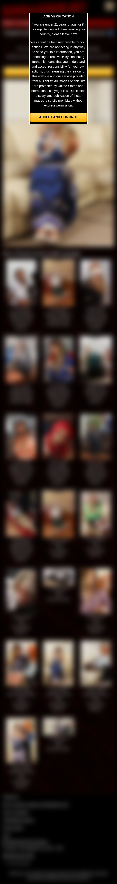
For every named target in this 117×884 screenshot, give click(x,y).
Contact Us (11, 797)
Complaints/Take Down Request (24, 842)
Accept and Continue (58, 117)
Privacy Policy (13, 828)
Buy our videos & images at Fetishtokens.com (35, 804)
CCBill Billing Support (18, 820)
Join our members (16, 812)
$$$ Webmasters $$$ (18, 856)
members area (88, 49)
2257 (6, 835)
